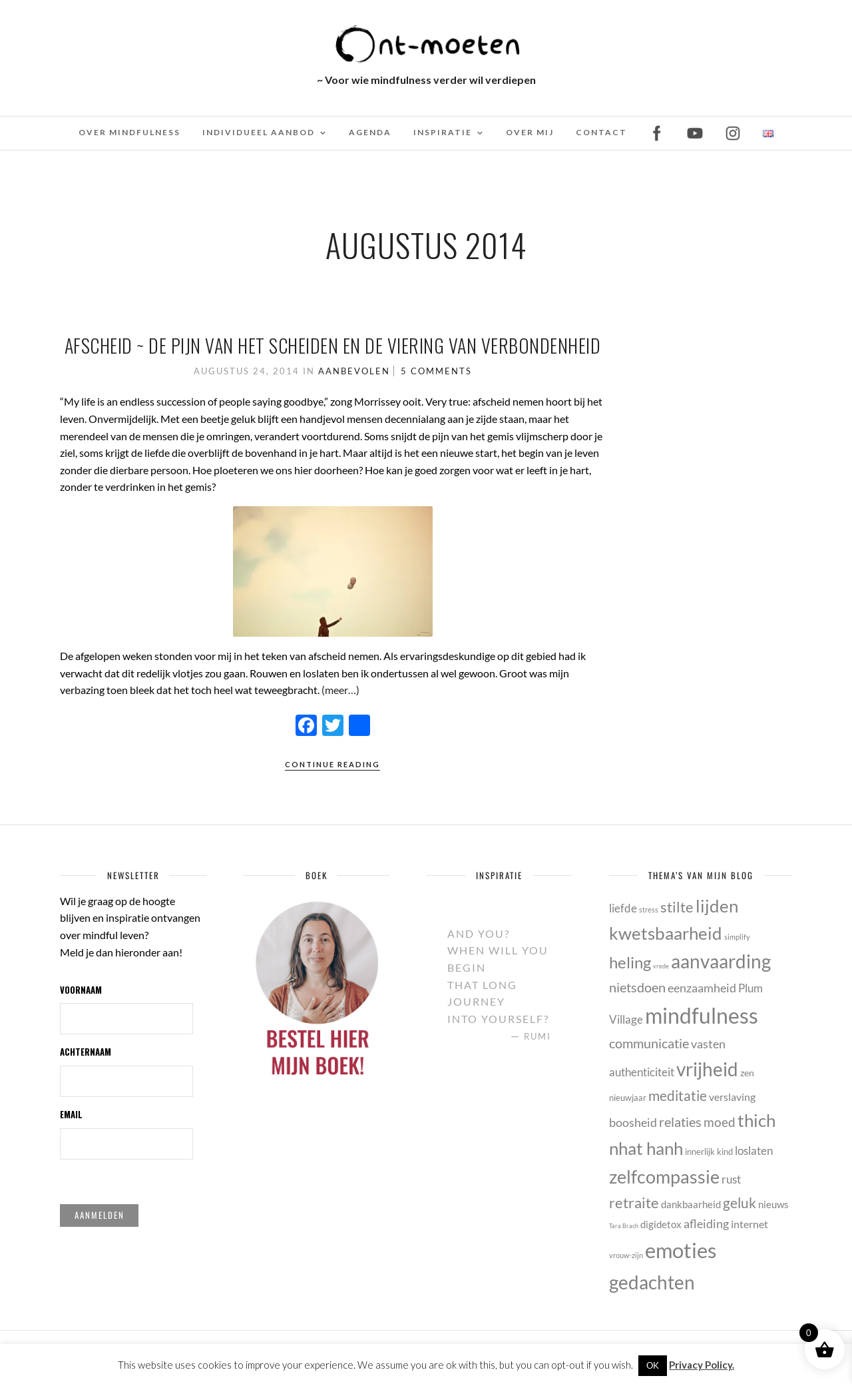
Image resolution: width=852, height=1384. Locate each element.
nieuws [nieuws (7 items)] (773, 1204)
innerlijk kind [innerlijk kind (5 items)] (709, 1151)
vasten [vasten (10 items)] (708, 1043)
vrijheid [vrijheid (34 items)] (707, 1069)
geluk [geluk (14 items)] (739, 1202)
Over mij (530, 132)
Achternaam (85, 1051)
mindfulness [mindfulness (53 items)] (701, 1015)
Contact (601, 132)
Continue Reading (332, 764)
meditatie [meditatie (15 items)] (677, 1095)
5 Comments (436, 371)
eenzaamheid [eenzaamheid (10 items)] (702, 987)
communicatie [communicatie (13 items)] (649, 1043)
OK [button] (652, 1365)
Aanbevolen (354, 371)
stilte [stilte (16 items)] (677, 907)
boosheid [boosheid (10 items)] (633, 1122)
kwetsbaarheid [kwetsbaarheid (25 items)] (665, 933)
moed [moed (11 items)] (720, 1122)
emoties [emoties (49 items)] (680, 1250)
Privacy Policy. (701, 1365)
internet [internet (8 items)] (749, 1223)
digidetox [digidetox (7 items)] (661, 1224)
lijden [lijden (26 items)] (717, 905)
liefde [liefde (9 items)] (623, 908)
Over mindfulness (129, 132)
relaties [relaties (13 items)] (680, 1122)
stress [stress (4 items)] (648, 909)
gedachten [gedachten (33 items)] (652, 1282)
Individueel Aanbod (258, 132)
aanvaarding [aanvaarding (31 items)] (721, 961)
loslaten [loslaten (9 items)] (754, 1151)
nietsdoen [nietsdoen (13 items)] (637, 987)
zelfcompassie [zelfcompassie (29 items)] (664, 1177)
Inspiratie (442, 132)
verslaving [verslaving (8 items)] (732, 1096)
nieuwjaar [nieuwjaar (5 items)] (627, 1097)
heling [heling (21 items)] (630, 962)
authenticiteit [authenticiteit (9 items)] (641, 1072)
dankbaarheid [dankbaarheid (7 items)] (691, 1204)
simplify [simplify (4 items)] (737, 936)
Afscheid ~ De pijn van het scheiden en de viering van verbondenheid (333, 345)
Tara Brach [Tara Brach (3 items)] (623, 1225)
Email (71, 1114)
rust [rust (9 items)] (731, 1179)
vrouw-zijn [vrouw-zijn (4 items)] (626, 1255)
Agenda (370, 132)
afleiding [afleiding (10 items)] (706, 1223)
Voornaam (81, 989)
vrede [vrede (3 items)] (661, 966)
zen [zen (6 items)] (747, 1072)
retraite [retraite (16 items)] (634, 1202)
